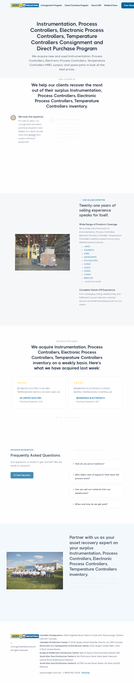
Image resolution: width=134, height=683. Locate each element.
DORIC (87, 273)
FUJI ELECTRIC (91, 263)
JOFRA (87, 277)
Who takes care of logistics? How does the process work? (97, 474)
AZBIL (87, 256)
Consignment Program (51, 5)
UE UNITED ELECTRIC (31, 398)
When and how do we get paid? (91, 501)
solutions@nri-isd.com (50, 672)
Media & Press (110, 5)
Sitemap (85, 672)
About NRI (96, 5)
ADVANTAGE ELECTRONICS (90, 398)
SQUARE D (89, 252)
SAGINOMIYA (90, 259)
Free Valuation (22, 475)
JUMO (87, 249)
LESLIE (87, 270)
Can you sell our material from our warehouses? (93, 489)
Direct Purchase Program (76, 5)
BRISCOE (88, 280)
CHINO (87, 266)
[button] (56, 417)
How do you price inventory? (89, 461)
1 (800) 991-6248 (71, 672)
